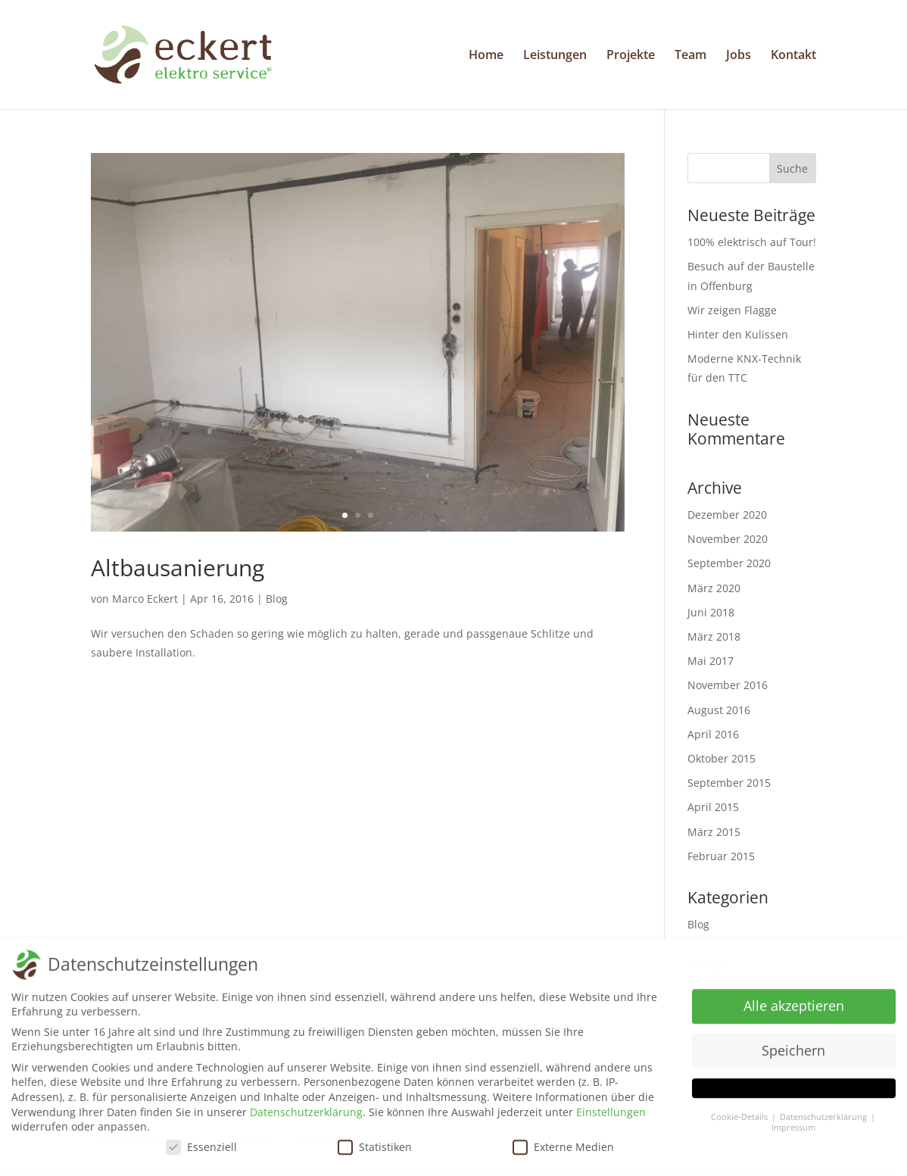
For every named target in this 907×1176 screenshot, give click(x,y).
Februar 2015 (721, 856)
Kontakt (793, 56)
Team (690, 56)
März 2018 (713, 636)
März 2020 (713, 588)
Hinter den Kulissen (737, 334)
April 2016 (713, 734)
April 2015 (713, 807)
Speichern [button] (793, 1056)
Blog (277, 598)
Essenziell (201, 1152)
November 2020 (727, 539)
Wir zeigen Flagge (732, 310)
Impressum (793, 1133)
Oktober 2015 (721, 758)
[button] (794, 1093)
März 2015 (713, 832)
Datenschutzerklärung (306, 1117)
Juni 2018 (710, 612)
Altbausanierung (177, 567)
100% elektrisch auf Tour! (751, 242)
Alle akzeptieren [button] (793, 1012)
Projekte (630, 56)
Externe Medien (563, 1152)
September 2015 (729, 782)
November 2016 (727, 685)
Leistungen (555, 56)
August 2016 (718, 710)
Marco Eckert (145, 598)
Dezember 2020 (727, 514)
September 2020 (729, 563)
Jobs (738, 56)
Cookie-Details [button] (740, 1122)
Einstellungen (611, 1117)
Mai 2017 (710, 661)
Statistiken (375, 1152)
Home (486, 56)
